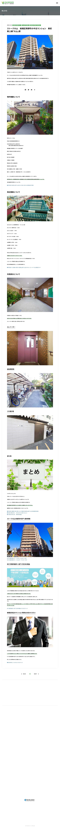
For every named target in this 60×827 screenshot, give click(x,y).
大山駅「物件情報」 (26, 25)
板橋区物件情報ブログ (17, 25)
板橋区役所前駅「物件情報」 (35, 25)
